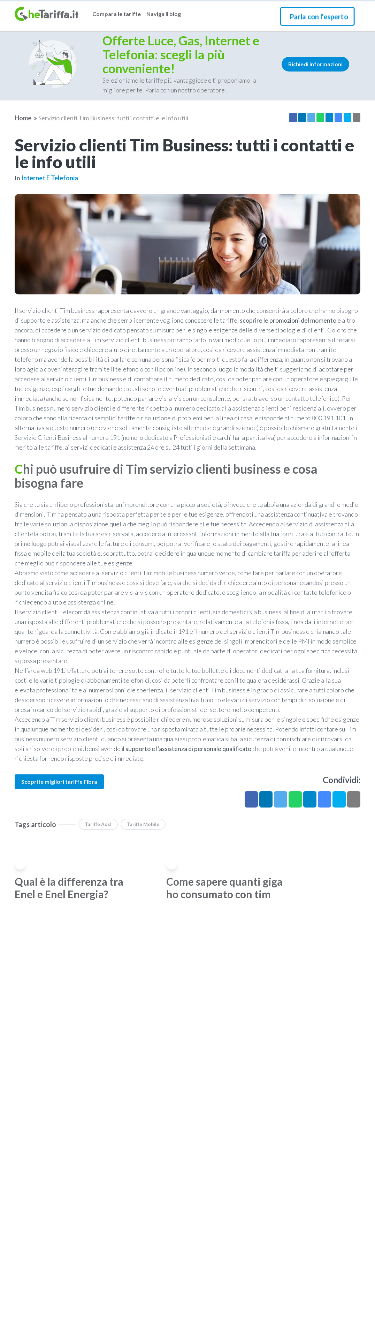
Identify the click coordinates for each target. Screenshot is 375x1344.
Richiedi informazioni (315, 64)
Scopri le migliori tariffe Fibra (59, 781)
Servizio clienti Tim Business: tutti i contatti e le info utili (113, 118)
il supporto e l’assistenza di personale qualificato (186, 748)
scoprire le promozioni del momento (288, 320)
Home (23, 118)
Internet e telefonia (49, 178)
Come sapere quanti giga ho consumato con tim (224, 887)
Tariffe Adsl (98, 824)
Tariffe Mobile (143, 824)
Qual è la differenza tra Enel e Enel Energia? (69, 887)
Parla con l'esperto (318, 16)
